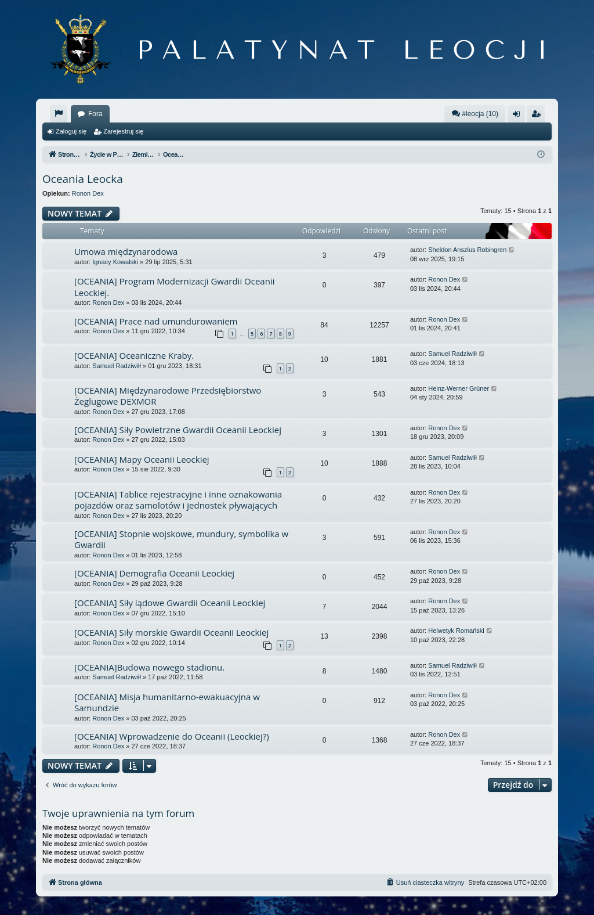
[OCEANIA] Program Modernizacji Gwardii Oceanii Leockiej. (174, 286)
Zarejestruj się (123, 131)
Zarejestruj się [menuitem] (538, 116)
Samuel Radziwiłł (116, 365)
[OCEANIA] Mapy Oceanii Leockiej (141, 459)
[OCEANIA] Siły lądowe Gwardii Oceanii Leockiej (169, 602)
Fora (95, 114)
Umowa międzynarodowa (126, 251)
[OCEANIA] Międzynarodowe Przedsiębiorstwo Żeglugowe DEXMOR (167, 395)
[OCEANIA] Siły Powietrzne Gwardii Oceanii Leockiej (177, 429)
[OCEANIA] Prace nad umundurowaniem (155, 321)
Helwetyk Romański (456, 630)
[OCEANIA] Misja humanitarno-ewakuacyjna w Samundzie (167, 702)
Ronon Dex (88, 193)
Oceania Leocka (82, 178)
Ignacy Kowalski (115, 261)
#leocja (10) (474, 113)
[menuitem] (58, 114)
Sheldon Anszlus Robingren (467, 249)
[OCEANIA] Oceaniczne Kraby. (134, 355)
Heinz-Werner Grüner (458, 388)
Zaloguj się (71, 131)
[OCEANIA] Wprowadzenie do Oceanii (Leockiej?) (171, 736)
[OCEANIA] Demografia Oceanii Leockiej (154, 573)
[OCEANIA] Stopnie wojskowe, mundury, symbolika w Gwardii (181, 539)
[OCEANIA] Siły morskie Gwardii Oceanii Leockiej (171, 632)
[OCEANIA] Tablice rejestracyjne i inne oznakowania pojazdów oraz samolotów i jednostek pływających (178, 499)
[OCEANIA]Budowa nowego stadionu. (149, 667)
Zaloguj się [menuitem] (519, 116)
